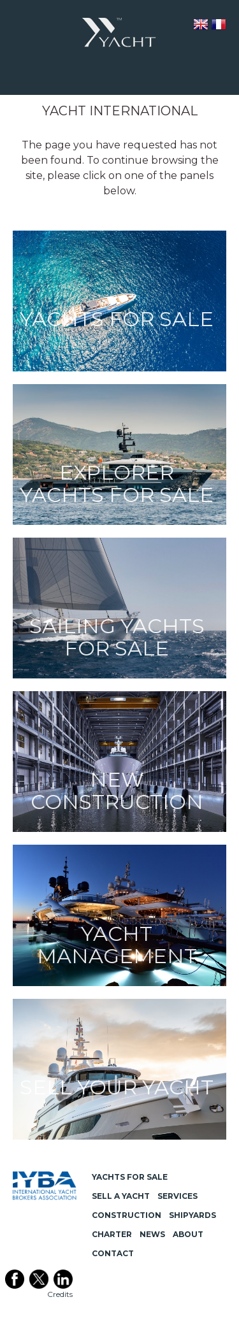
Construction (126, 1215)
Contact (113, 1253)
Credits (60, 1294)
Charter (112, 1234)
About (188, 1234)
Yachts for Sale (130, 1177)
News (152, 1234)
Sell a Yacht (121, 1196)
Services (177, 1196)
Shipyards (192, 1215)
